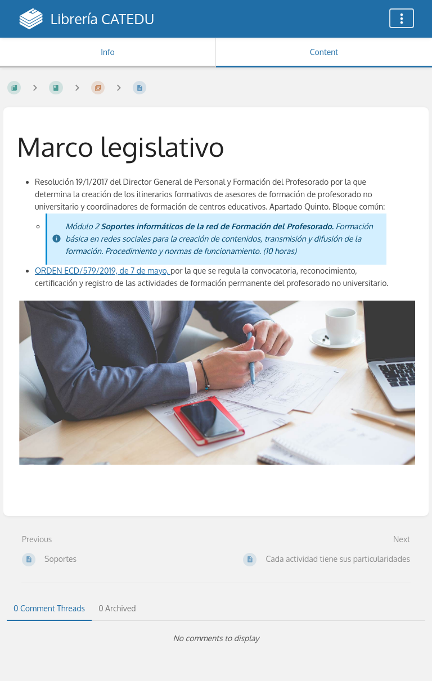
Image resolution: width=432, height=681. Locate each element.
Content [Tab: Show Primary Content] (324, 52)
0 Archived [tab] (117, 608)
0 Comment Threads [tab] (49, 608)
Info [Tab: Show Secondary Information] (108, 52)
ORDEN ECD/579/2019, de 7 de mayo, (102, 270)
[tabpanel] (216, 638)
